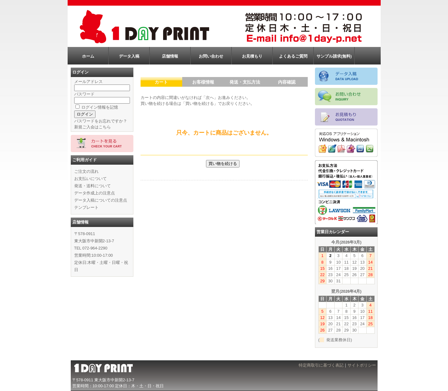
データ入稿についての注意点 (100, 200)
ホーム (88, 56)
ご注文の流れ (86, 171)
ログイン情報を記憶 (96, 107)
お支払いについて (90, 178)
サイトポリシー (362, 365)
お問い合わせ (211, 56)
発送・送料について (92, 185)
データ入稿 (129, 56)
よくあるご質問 (293, 56)
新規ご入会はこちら (92, 127)
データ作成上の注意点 (94, 193)
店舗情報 (170, 56)
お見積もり (252, 56)
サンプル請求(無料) (334, 56)
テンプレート (86, 207)
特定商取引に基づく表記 (321, 365)
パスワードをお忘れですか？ (100, 121)
